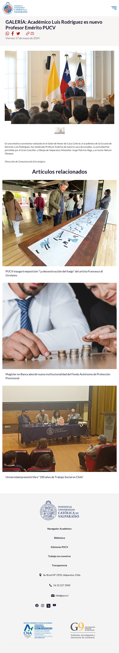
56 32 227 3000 (59, 585)
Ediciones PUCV (59, 547)
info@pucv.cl (59, 596)
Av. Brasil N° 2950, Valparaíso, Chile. (59, 575)
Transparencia (59, 565)
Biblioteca (59, 537)
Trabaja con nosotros (59, 556)
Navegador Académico (59, 528)
